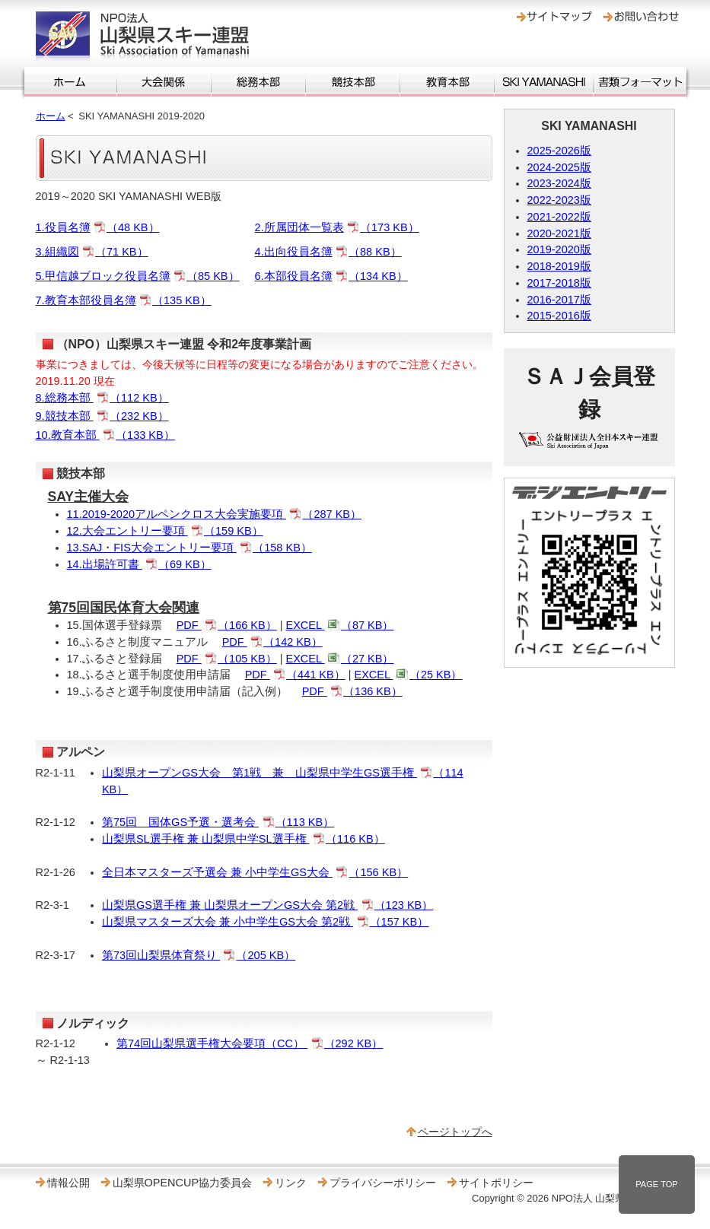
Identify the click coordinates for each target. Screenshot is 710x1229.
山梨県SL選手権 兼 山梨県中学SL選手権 (243, 839)
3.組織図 (92, 252)
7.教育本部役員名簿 (124, 300)
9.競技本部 (102, 416)
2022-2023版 (559, 200)
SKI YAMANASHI (544, 82)
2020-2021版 (559, 233)
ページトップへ (455, 1132)
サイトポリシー (496, 1183)
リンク (291, 1183)
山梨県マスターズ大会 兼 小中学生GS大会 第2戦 (265, 922)
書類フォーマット (640, 82)
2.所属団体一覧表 (337, 227)
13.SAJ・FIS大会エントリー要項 (189, 547)
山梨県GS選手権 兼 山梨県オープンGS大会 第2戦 (267, 905)
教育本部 (447, 82)
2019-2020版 (559, 249)
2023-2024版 (559, 183)
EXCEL (340, 625)
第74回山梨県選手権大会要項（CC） (249, 1043)
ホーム (70, 82)
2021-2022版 (559, 217)
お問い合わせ (641, 16)
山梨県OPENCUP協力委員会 (183, 1183)
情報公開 (68, 1183)
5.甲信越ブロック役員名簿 (138, 276)
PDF (227, 625)
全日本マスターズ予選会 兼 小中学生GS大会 (255, 872)
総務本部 (258, 82)
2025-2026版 (559, 150)
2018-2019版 (559, 266)
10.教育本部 (105, 435)
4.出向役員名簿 (328, 252)
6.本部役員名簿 (331, 276)
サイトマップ (554, 16)
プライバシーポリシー (383, 1183)
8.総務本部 (102, 398)
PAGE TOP (656, 1184)
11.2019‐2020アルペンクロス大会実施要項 (214, 514)
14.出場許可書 (139, 564)
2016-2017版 (559, 300)
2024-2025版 (559, 167)
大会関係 (164, 82)
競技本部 (353, 82)
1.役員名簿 (98, 227)
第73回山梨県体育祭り (198, 955)
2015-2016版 (559, 316)
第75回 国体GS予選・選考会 (218, 822)
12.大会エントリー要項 (165, 531)
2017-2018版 (559, 283)
